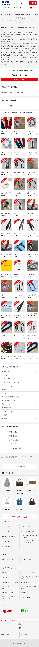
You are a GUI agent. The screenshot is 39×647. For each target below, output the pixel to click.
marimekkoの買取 (7, 106)
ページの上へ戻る (19, 466)
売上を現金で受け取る (15, 448)
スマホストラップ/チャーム (19, 130)
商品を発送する (13, 444)
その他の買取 (19, 92)
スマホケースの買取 (8, 92)
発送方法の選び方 (13, 440)
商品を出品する (13, 432)
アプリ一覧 (24, 634)
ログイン (24, 3)
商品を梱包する (13, 436)
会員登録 (33, 3)
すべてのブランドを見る (19, 517)
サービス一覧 (5, 634)
